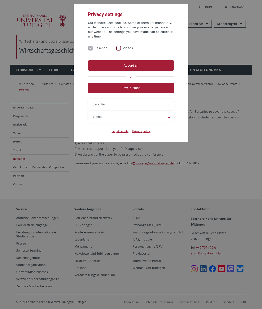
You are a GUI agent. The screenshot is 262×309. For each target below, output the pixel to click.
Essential (101, 48)
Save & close (131, 88)
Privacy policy (141, 131)
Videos (128, 48)
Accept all (131, 65)
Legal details (120, 131)
